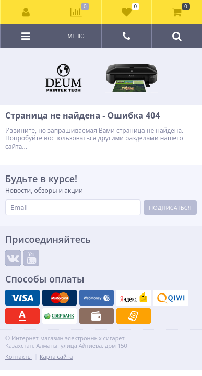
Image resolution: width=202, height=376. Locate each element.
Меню (75, 36)
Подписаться (170, 208)
